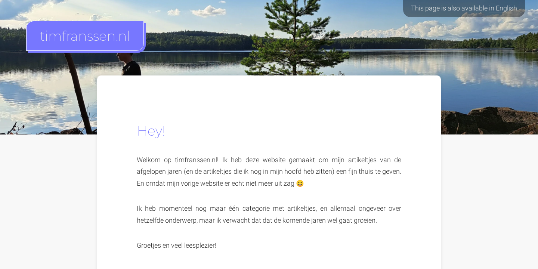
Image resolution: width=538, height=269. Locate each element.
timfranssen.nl (85, 36)
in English (503, 8)
